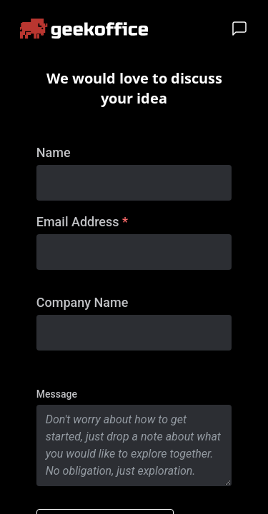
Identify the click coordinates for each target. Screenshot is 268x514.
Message (56, 394)
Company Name (82, 302)
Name (53, 152)
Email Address (82, 221)
